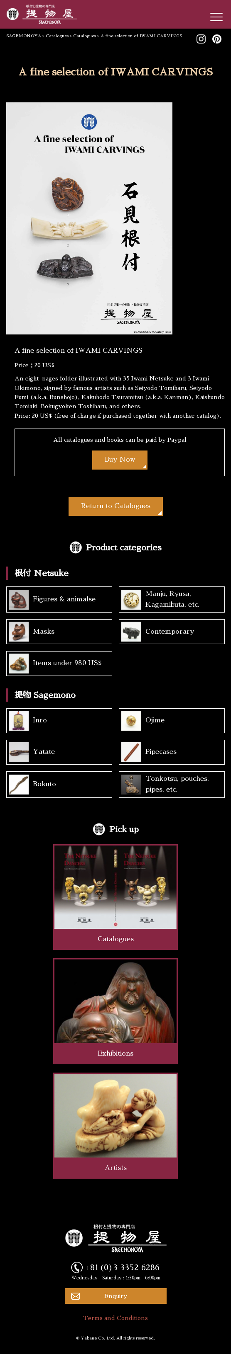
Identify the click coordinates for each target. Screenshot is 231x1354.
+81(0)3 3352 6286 (123, 1267)
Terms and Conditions (115, 1318)
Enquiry (115, 1296)
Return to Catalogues (115, 506)
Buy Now (120, 459)
